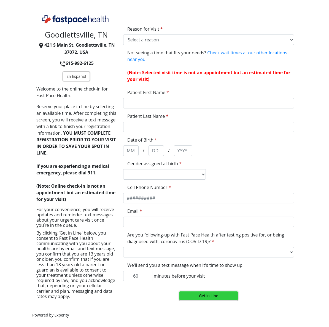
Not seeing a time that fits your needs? (207, 56)
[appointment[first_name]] (208, 103)
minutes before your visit (179, 276)
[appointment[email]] (208, 222)
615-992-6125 (76, 63)
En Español (76, 76)
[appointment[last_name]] (208, 127)
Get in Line (208, 295)
